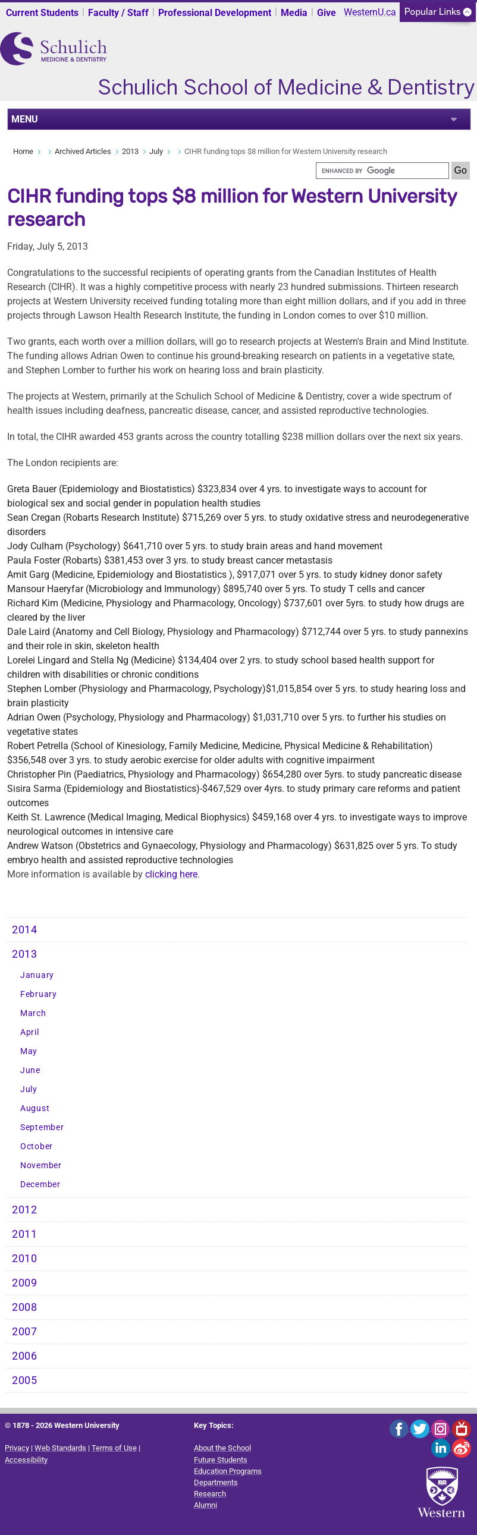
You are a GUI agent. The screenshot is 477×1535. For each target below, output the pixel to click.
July (156, 151)
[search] (382, 170)
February (38, 994)
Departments (216, 1482)
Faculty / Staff (118, 12)
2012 (24, 1210)
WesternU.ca (370, 12)
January (37, 975)
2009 (24, 1283)
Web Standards (60, 1447)
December (40, 1184)
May (28, 1051)
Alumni (205, 1505)
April (29, 1032)
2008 (24, 1307)
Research (210, 1493)
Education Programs (228, 1471)
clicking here (171, 874)
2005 (24, 1380)
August (34, 1108)
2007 (24, 1332)
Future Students (220, 1459)
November (41, 1165)
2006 (24, 1356)
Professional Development (214, 12)
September (42, 1127)
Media (294, 12)
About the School (222, 1447)
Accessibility (26, 1459)
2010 (24, 1259)
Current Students (42, 12)
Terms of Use (114, 1447)
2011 (24, 1234)
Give (326, 12)
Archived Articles (83, 151)
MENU (24, 119)
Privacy (17, 1447)
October (36, 1146)
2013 (130, 151)
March (33, 1013)
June (30, 1070)
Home (23, 151)
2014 (24, 930)
